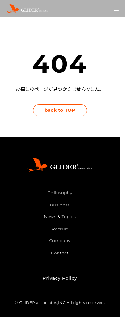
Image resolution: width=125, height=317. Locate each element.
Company (60, 240)
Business (60, 204)
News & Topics (60, 216)
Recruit (60, 228)
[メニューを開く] (116, 9)
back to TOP (59, 110)
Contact (60, 252)
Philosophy (60, 192)
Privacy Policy (60, 278)
